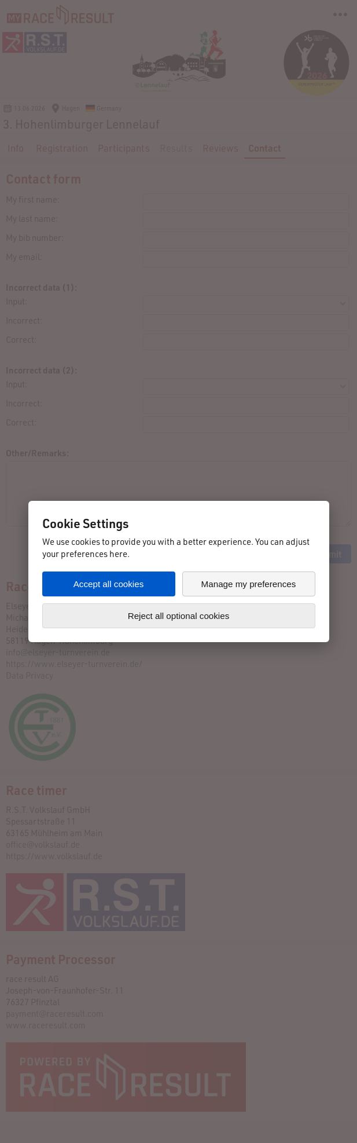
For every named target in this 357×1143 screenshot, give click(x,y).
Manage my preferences (248, 584)
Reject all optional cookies (179, 616)
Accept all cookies (108, 584)
